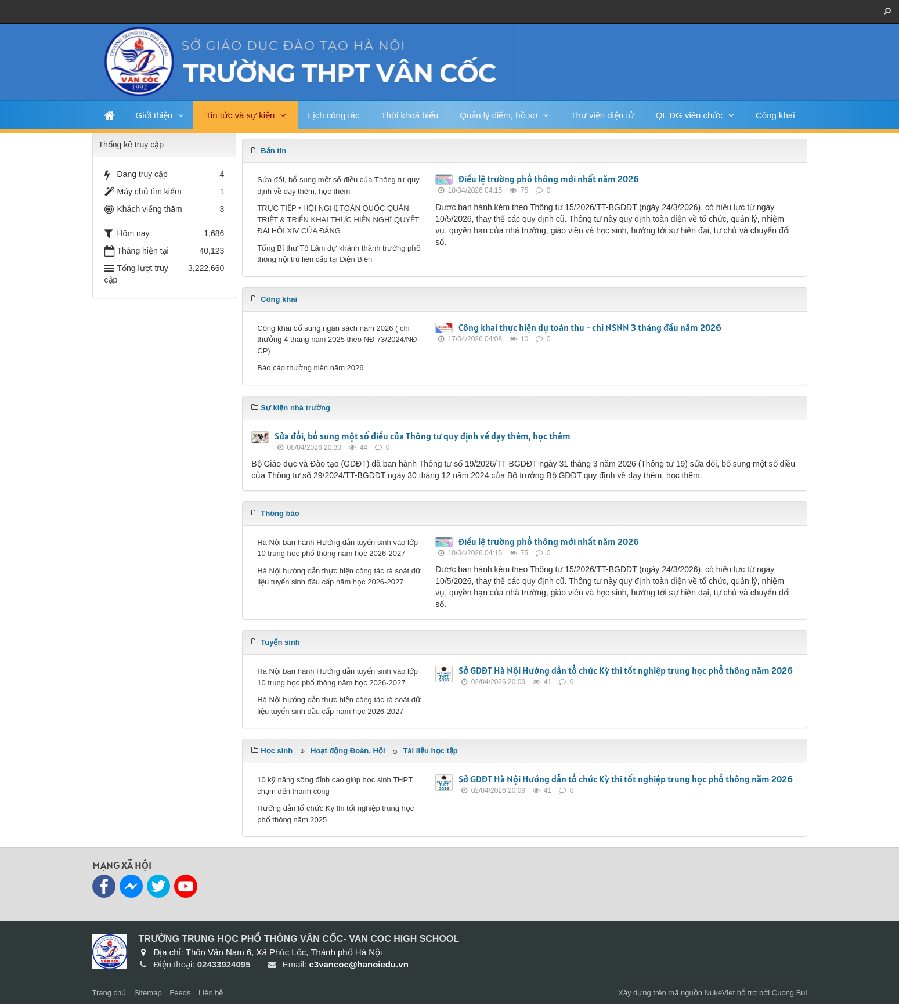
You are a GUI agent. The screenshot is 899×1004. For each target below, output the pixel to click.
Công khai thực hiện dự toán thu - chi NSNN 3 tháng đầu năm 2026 (589, 327)
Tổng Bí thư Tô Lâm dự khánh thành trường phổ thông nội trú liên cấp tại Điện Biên (338, 254)
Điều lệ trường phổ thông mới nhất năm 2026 (548, 179)
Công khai (775, 115)
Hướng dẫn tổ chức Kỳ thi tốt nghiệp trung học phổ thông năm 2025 (335, 814)
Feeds (179, 992)
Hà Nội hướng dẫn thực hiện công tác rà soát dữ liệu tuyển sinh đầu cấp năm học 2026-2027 (339, 576)
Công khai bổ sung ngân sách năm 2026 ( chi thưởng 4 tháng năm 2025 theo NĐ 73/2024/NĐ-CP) (338, 339)
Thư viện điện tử (602, 115)
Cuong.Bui (789, 992)
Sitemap (148, 992)
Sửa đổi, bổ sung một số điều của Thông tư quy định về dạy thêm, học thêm (338, 185)
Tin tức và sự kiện (240, 115)
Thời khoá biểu (409, 115)
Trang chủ (109, 992)
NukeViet (720, 992)
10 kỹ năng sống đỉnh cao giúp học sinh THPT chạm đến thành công (335, 785)
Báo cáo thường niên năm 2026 (310, 367)
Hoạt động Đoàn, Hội (348, 750)
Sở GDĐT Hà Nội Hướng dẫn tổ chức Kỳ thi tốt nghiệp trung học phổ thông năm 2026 (625, 670)
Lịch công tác (333, 115)
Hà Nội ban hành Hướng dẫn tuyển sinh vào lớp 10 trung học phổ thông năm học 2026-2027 (337, 548)
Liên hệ (210, 992)
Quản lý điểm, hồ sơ (498, 115)
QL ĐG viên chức (689, 115)
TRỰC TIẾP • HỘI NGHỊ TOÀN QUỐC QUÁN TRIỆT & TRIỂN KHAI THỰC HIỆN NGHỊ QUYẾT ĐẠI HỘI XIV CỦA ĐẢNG (338, 219)
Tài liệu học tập (430, 750)
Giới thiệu (154, 115)
